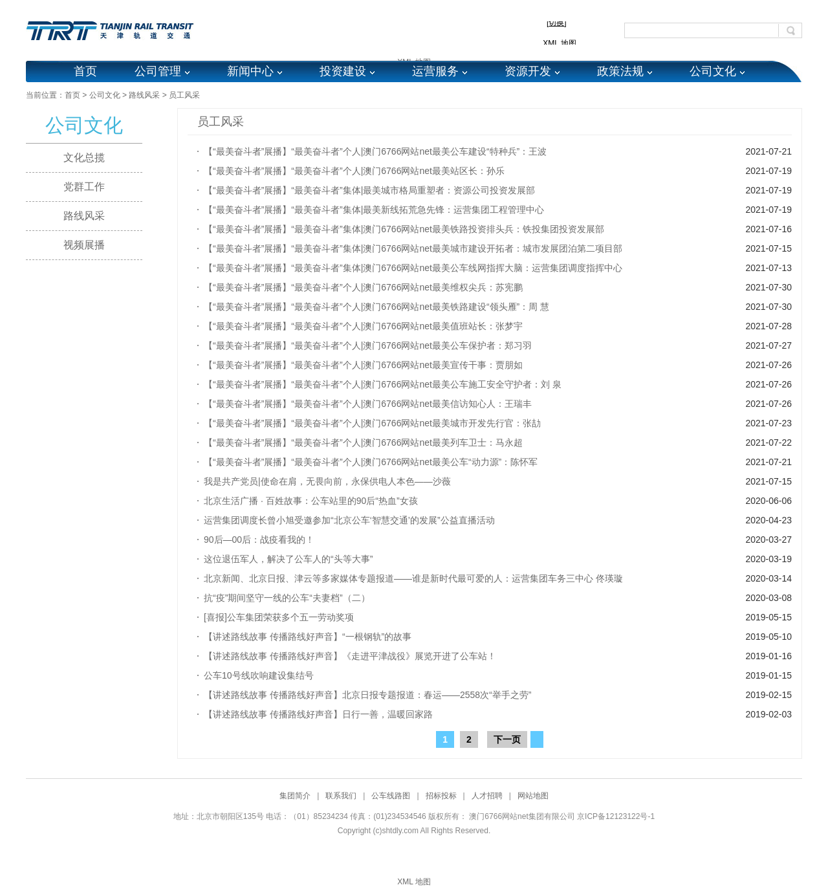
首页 (85, 71)
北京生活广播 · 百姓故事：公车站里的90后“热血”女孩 (311, 501)
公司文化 (713, 71)
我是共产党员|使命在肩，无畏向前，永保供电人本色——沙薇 (327, 481)
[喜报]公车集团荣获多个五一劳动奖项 (279, 617)
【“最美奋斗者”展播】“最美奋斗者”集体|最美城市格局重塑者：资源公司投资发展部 (369, 190)
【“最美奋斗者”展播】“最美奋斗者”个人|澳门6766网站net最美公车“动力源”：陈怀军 (371, 462)
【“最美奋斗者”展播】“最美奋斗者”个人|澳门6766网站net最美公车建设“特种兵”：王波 (375, 151)
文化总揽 (84, 157)
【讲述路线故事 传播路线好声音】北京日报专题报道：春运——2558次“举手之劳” (367, 695)
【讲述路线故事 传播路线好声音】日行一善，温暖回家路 (318, 714)
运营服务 (435, 71)
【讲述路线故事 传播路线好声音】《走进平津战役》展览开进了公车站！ (350, 656)
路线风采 (144, 95)
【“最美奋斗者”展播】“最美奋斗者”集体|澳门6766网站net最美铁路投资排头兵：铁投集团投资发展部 (404, 229)
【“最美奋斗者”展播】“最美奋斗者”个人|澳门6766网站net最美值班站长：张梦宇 (363, 326)
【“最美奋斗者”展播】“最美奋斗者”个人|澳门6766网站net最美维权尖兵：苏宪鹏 (363, 287)
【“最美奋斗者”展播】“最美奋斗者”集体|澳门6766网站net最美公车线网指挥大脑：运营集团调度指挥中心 (413, 268)
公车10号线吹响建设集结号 (259, 675)
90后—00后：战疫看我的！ (259, 539)
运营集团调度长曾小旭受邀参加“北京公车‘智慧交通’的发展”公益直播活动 (349, 520)
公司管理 (158, 71)
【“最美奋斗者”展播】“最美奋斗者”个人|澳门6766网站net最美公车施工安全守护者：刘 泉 (382, 384)
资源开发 (528, 71)
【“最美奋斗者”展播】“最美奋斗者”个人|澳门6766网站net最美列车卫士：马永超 (363, 442)
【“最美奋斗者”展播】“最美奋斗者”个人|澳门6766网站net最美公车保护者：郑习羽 (368, 345)
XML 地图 (414, 881)
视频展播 (84, 244)
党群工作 (84, 186)
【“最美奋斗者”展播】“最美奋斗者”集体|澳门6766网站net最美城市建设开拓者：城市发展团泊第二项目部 (413, 248)
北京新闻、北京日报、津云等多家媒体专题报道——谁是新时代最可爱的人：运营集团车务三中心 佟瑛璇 (413, 578)
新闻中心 (250, 71)
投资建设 (343, 71)
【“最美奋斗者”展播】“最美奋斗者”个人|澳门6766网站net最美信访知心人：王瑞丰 (368, 404)
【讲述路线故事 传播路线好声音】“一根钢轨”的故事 (307, 636)
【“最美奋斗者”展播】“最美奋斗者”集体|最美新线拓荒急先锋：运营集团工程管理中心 (374, 209)
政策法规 (620, 71)
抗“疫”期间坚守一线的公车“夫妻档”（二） (287, 598)
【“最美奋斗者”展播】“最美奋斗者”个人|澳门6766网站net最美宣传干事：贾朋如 (363, 365)
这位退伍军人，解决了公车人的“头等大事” (288, 559)
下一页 (507, 739)
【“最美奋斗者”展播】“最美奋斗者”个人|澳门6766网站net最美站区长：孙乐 (354, 171)
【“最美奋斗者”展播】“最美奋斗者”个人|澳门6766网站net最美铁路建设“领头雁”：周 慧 (376, 306)
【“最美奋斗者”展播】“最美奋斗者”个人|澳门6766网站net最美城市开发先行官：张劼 (372, 423)
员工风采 (184, 95)
